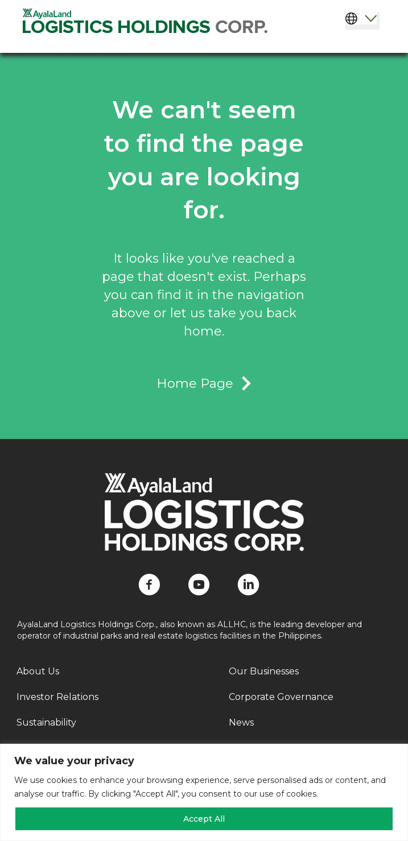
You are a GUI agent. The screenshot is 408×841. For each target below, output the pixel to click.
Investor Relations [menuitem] (57, 696)
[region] (204, 792)
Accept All (204, 819)
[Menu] (367, 38)
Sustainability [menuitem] (46, 722)
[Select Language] (362, 21)
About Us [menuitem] (38, 671)
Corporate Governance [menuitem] (281, 696)
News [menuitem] (241, 722)
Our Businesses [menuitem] (264, 671)
